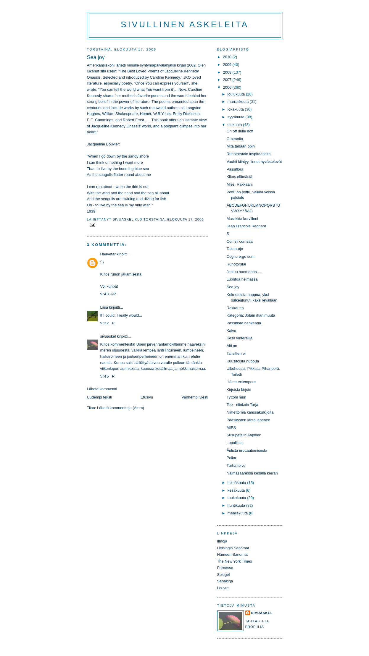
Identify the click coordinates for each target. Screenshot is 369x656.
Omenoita (235, 139)
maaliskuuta (238, 513)
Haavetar (108, 254)
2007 (227, 79)
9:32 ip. (108, 323)
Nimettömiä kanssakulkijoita (250, 412)
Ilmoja (222, 541)
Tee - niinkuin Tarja (242, 404)
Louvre (223, 588)
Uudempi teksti (99, 397)
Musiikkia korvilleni (242, 218)
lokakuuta (236, 109)
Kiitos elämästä (239, 176)
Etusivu (147, 397)
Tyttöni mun (236, 397)
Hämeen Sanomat (232, 554)
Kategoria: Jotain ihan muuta (251, 315)
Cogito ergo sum (240, 256)
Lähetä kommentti (102, 389)
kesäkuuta (237, 490)
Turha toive (236, 465)
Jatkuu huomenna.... (244, 272)
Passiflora (235, 169)
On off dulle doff (240, 131)
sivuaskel (108, 336)
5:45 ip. (108, 376)
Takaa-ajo (235, 249)
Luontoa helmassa (242, 279)
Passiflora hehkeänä (244, 323)
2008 (227, 72)
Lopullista (235, 442)
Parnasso (225, 568)
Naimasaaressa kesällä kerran (252, 473)
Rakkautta (235, 308)
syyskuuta (237, 117)
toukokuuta (237, 497)
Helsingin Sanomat (233, 548)
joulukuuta (237, 94)
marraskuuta (239, 101)
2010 (227, 57)
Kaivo (231, 330)
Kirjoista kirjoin (239, 389)
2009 (227, 64)
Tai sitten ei (236, 353)
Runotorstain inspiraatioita (249, 154)
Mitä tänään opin (241, 146)
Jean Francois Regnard (246, 226)
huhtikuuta (237, 505)
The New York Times (234, 561)
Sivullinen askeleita (185, 24)
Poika (231, 458)
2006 (227, 87)
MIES (231, 427)
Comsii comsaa (240, 241)
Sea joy (233, 287)
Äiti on (232, 346)
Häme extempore (241, 382)
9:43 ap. (108, 294)
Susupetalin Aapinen (244, 435)
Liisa (104, 307)
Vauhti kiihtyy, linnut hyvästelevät (254, 161)
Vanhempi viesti (195, 397)
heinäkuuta (237, 482)
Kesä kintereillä (239, 338)
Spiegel (223, 574)
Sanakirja (225, 581)
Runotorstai (236, 264)
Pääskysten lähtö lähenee (248, 420)
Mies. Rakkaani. (240, 184)
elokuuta (235, 124)
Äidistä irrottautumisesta (247, 450)
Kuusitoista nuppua (243, 361)
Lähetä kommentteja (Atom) (120, 408)
